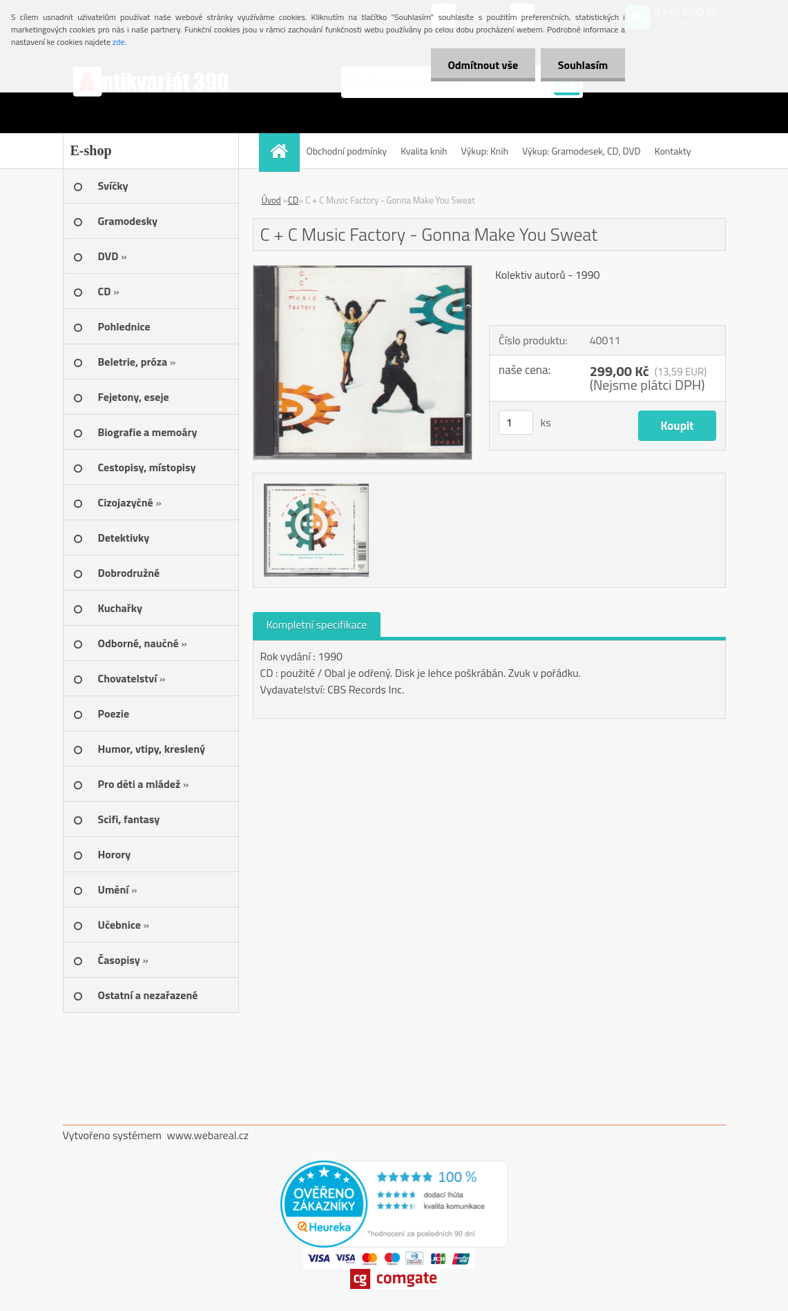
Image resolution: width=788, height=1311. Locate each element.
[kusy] (516, 423)
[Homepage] (284, 150)
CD (293, 200)
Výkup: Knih (484, 151)
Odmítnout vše (483, 65)
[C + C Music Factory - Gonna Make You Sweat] (362, 271)
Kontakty (673, 151)
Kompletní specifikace (317, 624)
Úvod (271, 200)
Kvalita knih (424, 151)
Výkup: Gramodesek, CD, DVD (581, 151)
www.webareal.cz (207, 1135)
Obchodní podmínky (347, 151)
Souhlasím (582, 65)
